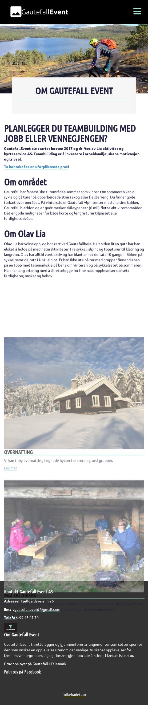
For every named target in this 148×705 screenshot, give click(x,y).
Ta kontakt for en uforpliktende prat (36, 169)
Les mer (10, 494)
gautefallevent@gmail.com (37, 609)
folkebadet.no (74, 694)
